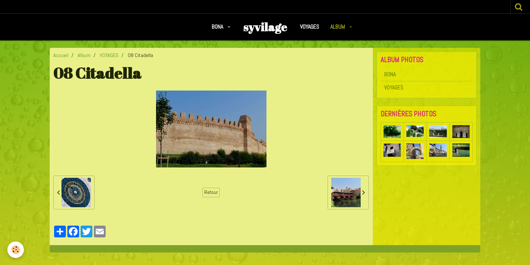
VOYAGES (309, 27)
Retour (211, 192)
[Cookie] (15, 249)
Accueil (60, 55)
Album (338, 27)
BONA (218, 27)
